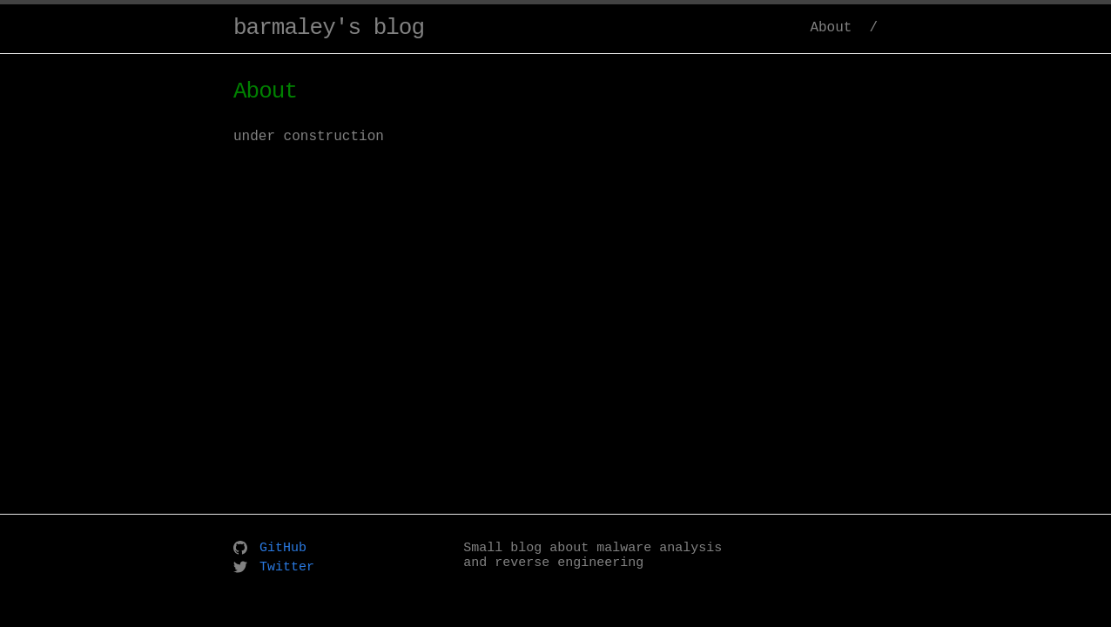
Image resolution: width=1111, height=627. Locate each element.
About (831, 27)
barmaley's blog (328, 28)
